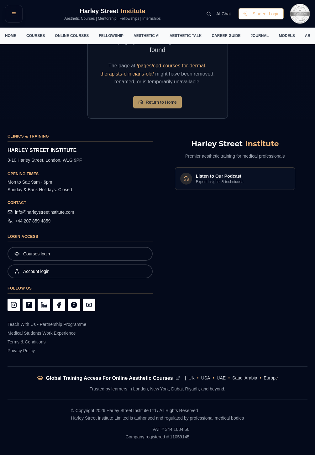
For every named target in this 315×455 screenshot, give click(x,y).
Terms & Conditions (26, 341)
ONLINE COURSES (72, 36)
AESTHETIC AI (147, 36)
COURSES (35, 36)
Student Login (261, 13)
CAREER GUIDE (226, 36)
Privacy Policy (21, 350)
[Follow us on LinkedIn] (44, 305)
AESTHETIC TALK (186, 36)
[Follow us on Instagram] (14, 305)
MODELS (287, 36)
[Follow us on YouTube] (89, 305)
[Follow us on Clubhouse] (74, 305)
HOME (10, 36)
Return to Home (157, 102)
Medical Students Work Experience (42, 333)
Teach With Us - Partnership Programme (47, 324)
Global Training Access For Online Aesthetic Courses (109, 378)
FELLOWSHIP (111, 36)
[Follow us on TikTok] (29, 305)
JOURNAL (259, 36)
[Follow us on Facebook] (59, 305)
